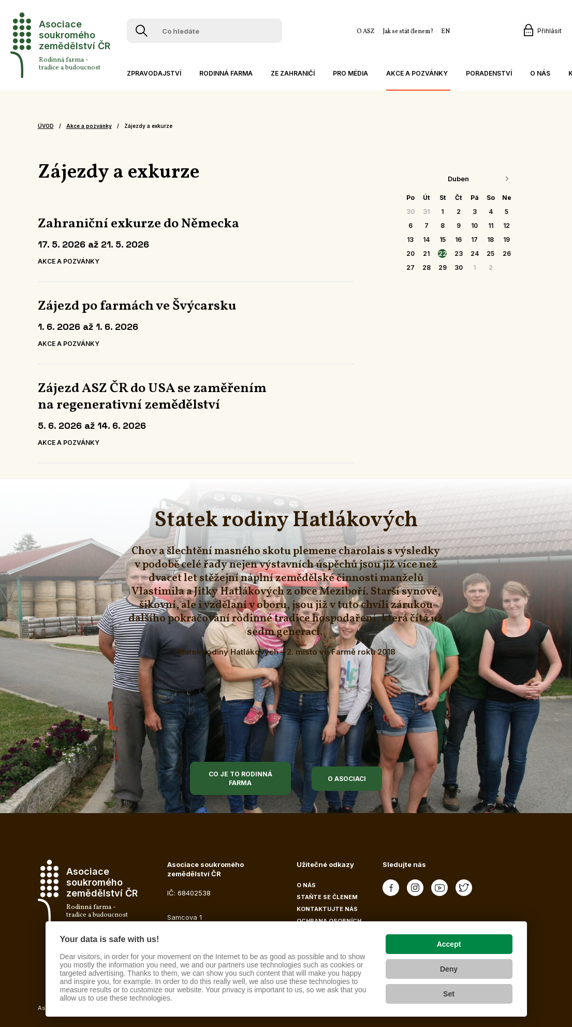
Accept (449, 944)
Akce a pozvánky (89, 126)
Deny (449, 969)
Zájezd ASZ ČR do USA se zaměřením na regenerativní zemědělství (152, 396)
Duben (458, 179)
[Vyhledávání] (141, 31)
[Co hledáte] (206, 31)
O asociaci (347, 779)
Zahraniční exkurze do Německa (138, 223)
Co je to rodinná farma (240, 778)
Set (448, 994)
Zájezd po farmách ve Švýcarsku (137, 306)
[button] (152, 73)
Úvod (46, 126)
